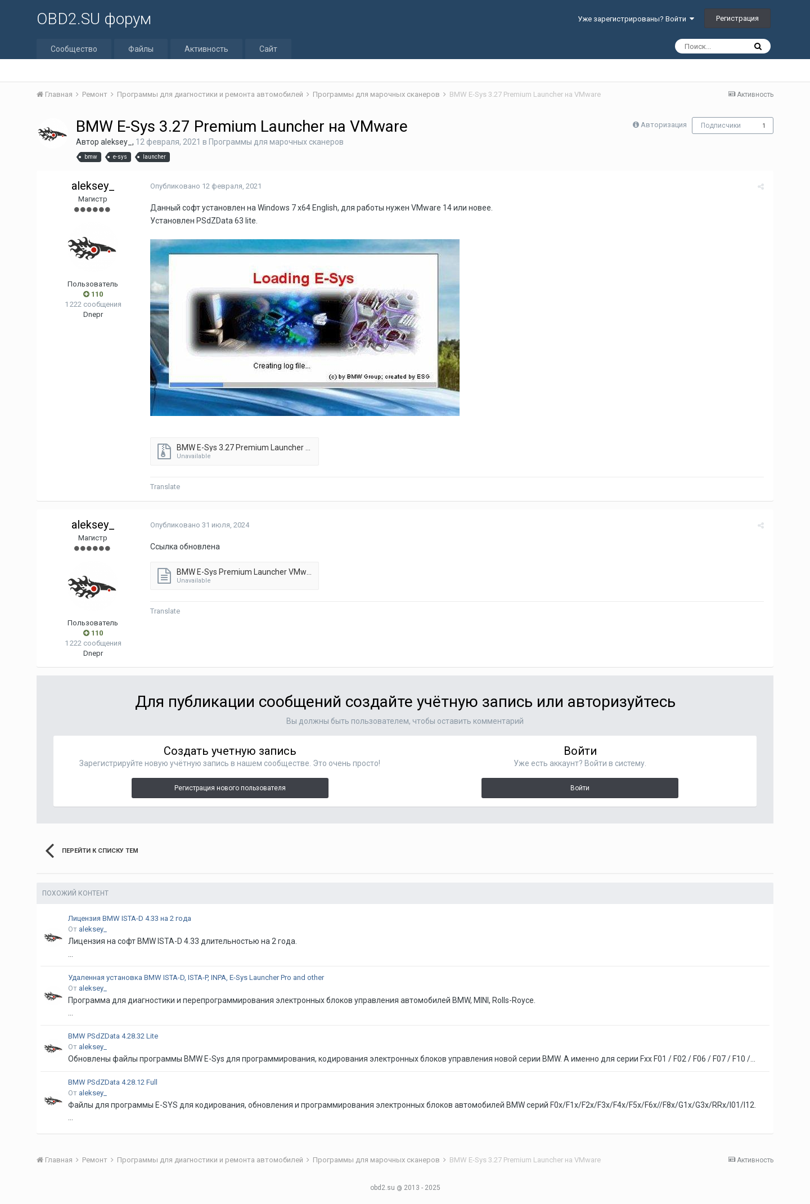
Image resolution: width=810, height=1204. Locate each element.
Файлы (141, 48)
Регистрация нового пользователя (230, 788)
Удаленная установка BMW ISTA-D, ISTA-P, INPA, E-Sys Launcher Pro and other (196, 977)
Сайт (268, 48)
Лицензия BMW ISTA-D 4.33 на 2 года (129, 918)
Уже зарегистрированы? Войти (636, 19)
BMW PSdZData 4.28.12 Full (113, 1082)
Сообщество (74, 48)
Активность (206, 48)
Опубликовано (204, 186)
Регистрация (737, 18)
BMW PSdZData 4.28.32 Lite (113, 1036)
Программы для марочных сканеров (276, 141)
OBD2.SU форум (94, 19)
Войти (580, 788)
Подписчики (721, 125)
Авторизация (664, 124)
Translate (164, 486)
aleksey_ (116, 141)
